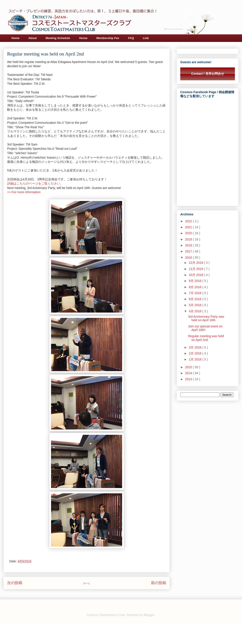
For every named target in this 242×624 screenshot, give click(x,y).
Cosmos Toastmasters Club (106, 615)
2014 (189, 373)
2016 (189, 257)
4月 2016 (195, 311)
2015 (189, 367)
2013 (189, 379)
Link (146, 38)
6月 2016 (195, 299)
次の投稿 (14, 583)
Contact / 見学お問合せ (207, 73)
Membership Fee (107, 38)
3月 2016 (195, 347)
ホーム (86, 583)
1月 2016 (195, 359)
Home (16, 38)
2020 (189, 233)
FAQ (131, 38)
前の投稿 (158, 583)
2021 (189, 227)
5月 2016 (195, 305)
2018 (189, 245)
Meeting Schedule (58, 38)
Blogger (149, 615)
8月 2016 (195, 287)
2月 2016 (195, 353)
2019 (189, 239)
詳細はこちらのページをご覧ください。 (35, 183)
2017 (189, 251)
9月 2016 (195, 281)
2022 (189, 221)
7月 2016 (195, 293)
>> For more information (23, 192)
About (32, 38)
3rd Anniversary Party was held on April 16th (206, 318)
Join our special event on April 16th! (205, 328)
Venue (83, 38)
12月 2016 (196, 262)
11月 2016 (196, 269)
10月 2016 (196, 275)
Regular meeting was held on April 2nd (206, 338)
